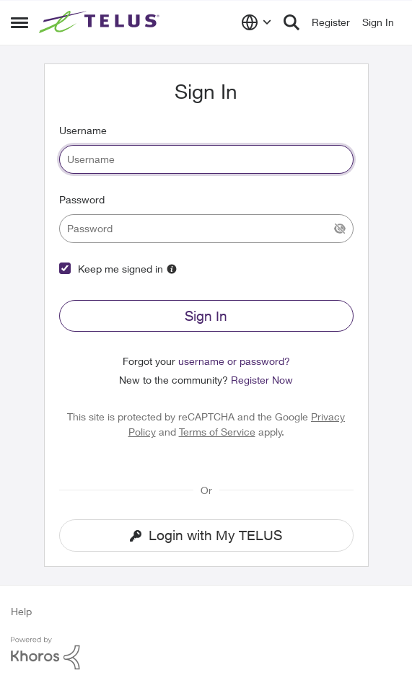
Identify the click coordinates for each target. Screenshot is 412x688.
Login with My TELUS (206, 535)
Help (21, 611)
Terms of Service (217, 431)
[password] (206, 228)
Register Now (262, 380)
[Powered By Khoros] (206, 653)
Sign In (206, 316)
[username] (206, 159)
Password (82, 199)
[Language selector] (256, 22)
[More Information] (172, 269)
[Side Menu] (19, 22)
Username (83, 130)
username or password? (234, 361)
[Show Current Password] (340, 228)
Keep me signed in (120, 269)
